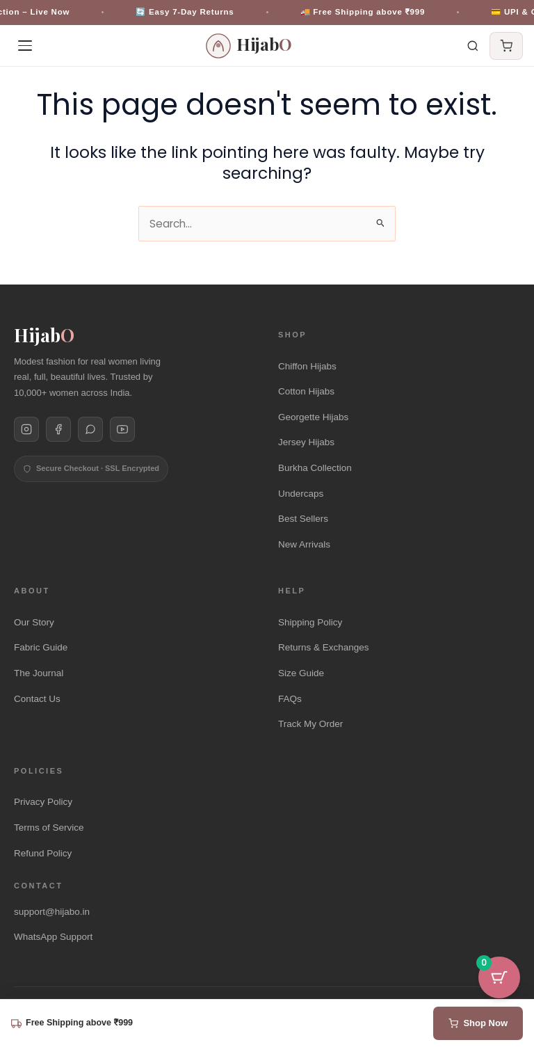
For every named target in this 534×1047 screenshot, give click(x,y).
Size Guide (301, 673)
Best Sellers (303, 518)
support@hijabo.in (52, 911)
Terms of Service (49, 827)
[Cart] (506, 46)
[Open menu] (25, 46)
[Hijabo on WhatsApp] (90, 429)
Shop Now (478, 1023)
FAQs (290, 699)
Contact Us (37, 699)
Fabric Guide (40, 647)
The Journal (38, 673)
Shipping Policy (310, 622)
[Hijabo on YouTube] (122, 429)
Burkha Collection (315, 468)
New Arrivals (304, 544)
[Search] (473, 46)
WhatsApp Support (53, 937)
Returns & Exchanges (323, 647)
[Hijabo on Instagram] (26, 429)
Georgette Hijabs (313, 417)
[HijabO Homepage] (249, 46)
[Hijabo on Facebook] (58, 429)
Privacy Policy (43, 802)
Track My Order (310, 724)
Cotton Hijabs (306, 391)
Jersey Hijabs (306, 442)
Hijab (44, 335)
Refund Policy (43, 853)
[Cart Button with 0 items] (499, 977)
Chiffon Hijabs (307, 366)
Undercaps (300, 493)
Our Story (34, 622)
